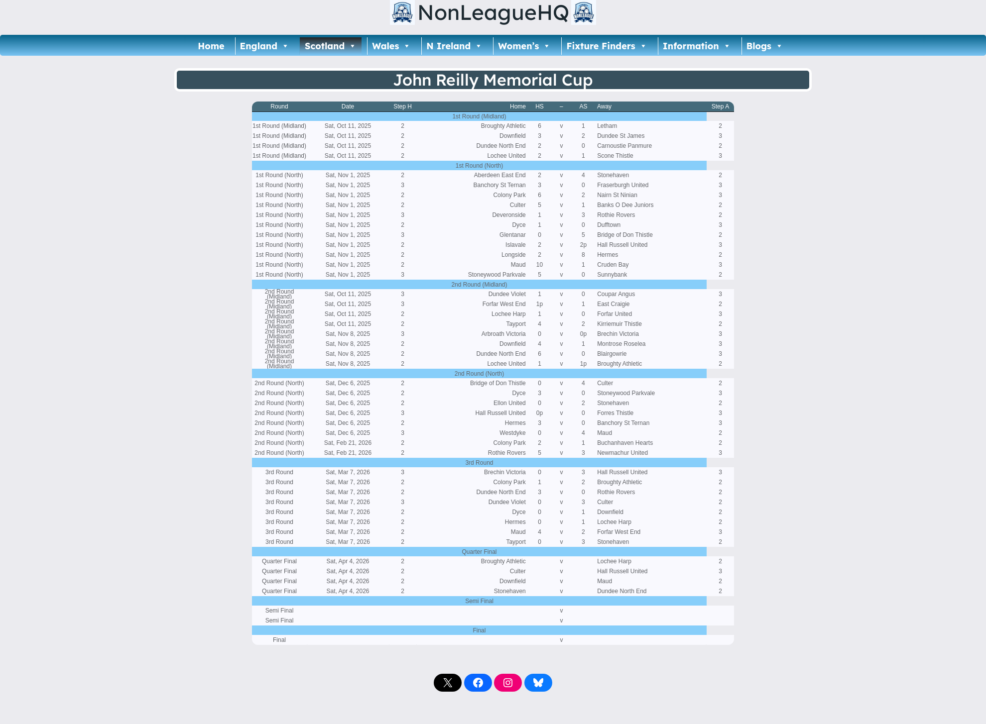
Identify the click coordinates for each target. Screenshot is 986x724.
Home (211, 46)
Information (697, 46)
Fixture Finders (606, 46)
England (264, 46)
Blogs (764, 46)
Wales (391, 46)
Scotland (331, 46)
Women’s (524, 46)
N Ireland (454, 46)
